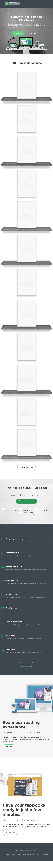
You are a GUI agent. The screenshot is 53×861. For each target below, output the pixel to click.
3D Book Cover (11, 509)
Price (32, 854)
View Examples (33, 33)
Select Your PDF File (26, 501)
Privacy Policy (10, 854)
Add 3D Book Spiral (44, 509)
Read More (18, 33)
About (19, 854)
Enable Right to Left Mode (27, 513)
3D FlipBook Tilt (27, 509)
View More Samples (26, 467)
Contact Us (44, 854)
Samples (26, 854)
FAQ (37, 854)
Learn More (26, 664)
